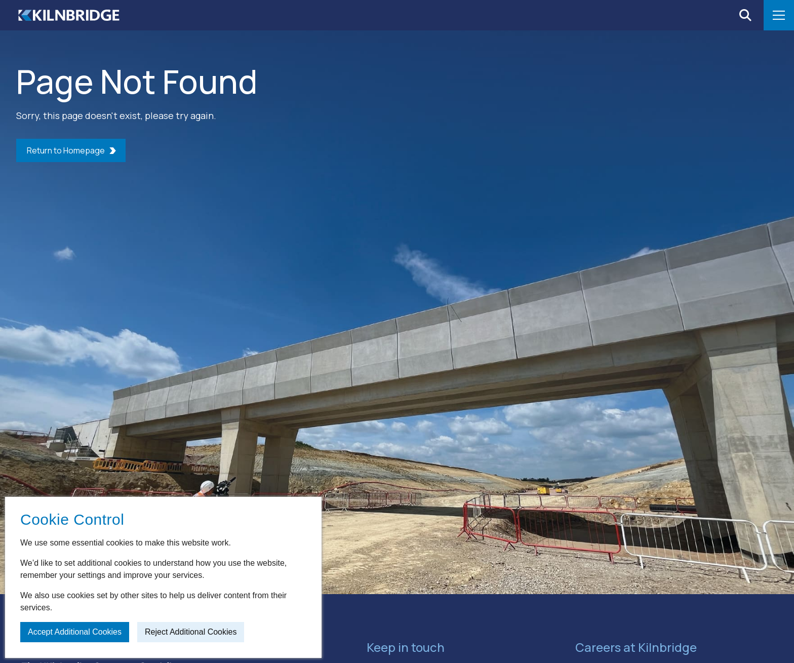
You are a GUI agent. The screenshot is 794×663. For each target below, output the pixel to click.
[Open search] (745, 15)
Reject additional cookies (190, 632)
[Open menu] (779, 15)
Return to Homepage (66, 150)
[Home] (69, 15)
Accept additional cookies (75, 632)
